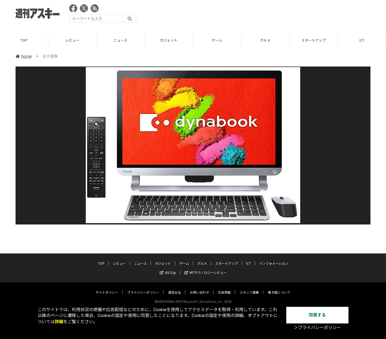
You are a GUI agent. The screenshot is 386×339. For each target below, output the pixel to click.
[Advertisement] (272, 15)
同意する (317, 315)
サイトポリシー (107, 287)
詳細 (59, 321)
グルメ (265, 40)
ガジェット (168, 40)
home (24, 56)
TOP (24, 40)
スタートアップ (313, 40)
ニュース (120, 40)
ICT (361, 40)
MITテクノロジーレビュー (205, 267)
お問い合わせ (199, 287)
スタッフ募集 (249, 287)
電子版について (279, 287)
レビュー (72, 40)
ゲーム (217, 40)
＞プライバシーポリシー (317, 327)
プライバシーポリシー (143, 287)
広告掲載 (224, 287)
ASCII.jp (168, 267)
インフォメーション (273, 258)
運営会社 (174, 287)
